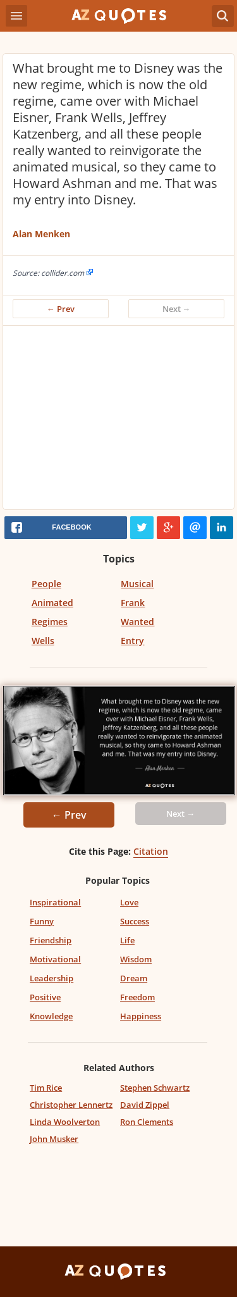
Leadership (51, 978)
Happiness (140, 1016)
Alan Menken (41, 234)
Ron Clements (146, 1121)
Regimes (50, 622)
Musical (137, 584)
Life (127, 940)
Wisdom (136, 959)
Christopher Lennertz (71, 1104)
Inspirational (55, 902)
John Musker (54, 1139)
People (46, 584)
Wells (43, 641)
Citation (150, 851)
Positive (45, 997)
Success (134, 921)
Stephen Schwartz (155, 1087)
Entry (132, 641)
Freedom (137, 997)
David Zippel (144, 1104)
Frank (133, 603)
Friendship (50, 940)
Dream (133, 978)
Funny (42, 921)
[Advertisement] (118, 420)
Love (129, 902)
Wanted (137, 622)
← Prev (61, 308)
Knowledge (51, 1016)
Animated (52, 603)
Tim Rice (46, 1087)
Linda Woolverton (65, 1121)
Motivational (55, 959)
